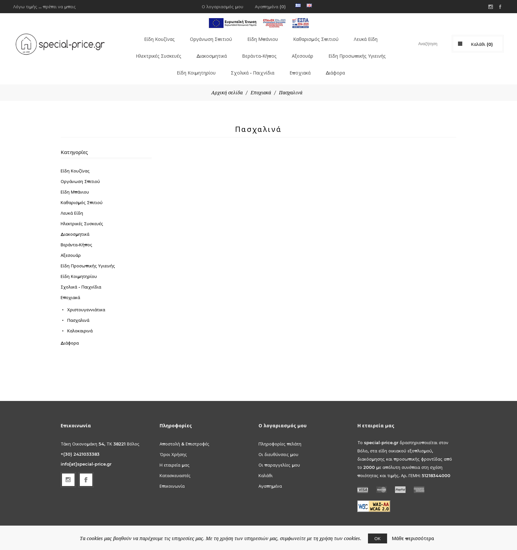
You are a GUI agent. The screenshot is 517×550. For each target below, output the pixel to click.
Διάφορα (336, 63)
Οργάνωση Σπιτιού (207, 37)
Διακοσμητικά (209, 50)
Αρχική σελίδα (227, 80)
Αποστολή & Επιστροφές (184, 432)
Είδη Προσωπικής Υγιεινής (360, 50)
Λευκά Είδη (366, 37)
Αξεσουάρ (302, 50)
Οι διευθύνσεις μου (278, 442)
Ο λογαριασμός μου (222, 6)
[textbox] (422, 43)
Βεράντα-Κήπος (258, 50)
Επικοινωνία (172, 474)
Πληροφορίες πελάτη (279, 432)
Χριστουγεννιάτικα (86, 297)
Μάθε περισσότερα (413, 538)
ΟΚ (378, 538)
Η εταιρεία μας (175, 453)
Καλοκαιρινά (80, 318)
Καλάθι (265, 463)
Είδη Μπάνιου (260, 37)
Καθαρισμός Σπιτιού (315, 37)
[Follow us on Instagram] (68, 468)
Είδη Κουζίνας (154, 37)
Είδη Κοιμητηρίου (191, 63)
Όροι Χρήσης (173, 442)
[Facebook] (86, 468)
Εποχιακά (300, 63)
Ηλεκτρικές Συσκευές (152, 50)
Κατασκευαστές (175, 463)
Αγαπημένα (270, 474)
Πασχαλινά (78, 308)
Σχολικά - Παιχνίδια (250, 63)
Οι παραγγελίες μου (279, 453)
